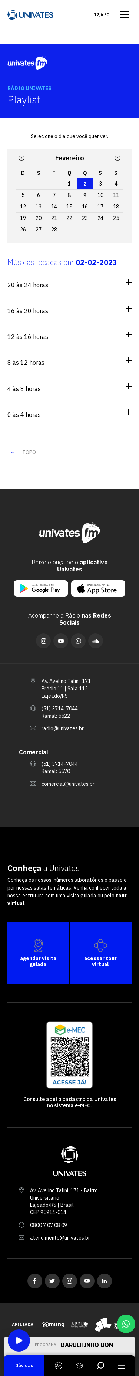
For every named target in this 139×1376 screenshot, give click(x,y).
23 (85, 218)
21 (54, 218)
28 (54, 229)
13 (39, 206)
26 (23, 229)
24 (100, 218)
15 (69, 206)
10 (100, 195)
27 (39, 229)
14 (54, 206)
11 (116, 195)
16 (85, 206)
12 (23, 206)
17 (100, 206)
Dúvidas (24, 1365)
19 (23, 218)
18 (116, 206)
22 (69, 218)
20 (39, 218)
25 (116, 218)
